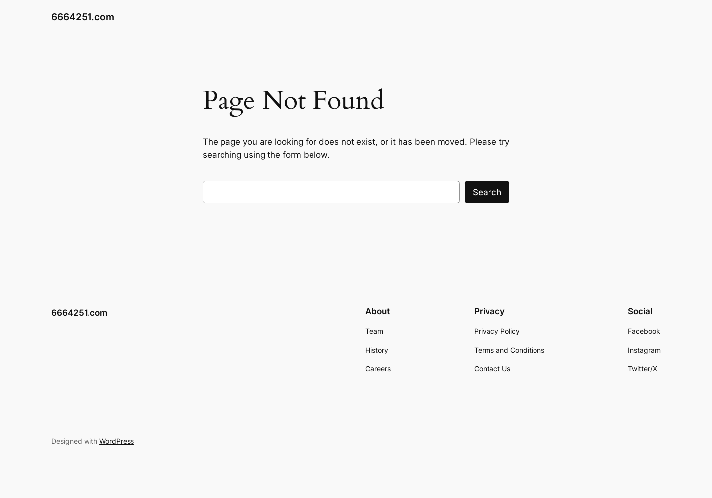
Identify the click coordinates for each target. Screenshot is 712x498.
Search (487, 192)
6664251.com (82, 17)
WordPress (116, 441)
